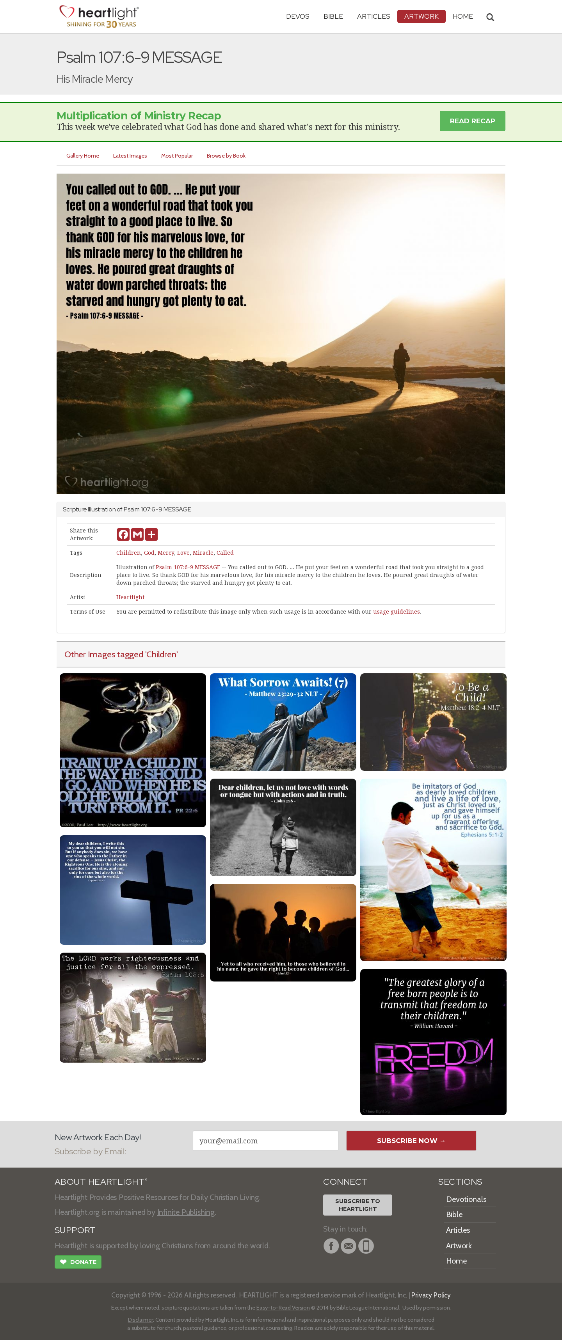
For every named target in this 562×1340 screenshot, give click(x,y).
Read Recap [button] (472, 121)
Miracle (203, 553)
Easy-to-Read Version (283, 1307)
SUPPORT (75, 1230)
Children (128, 553)
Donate (78, 1262)
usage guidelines (396, 612)
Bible (333, 16)
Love (183, 553)
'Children (160, 654)
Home (456, 1260)
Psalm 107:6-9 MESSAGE (188, 567)
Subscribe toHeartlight (357, 1205)
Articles (373, 16)
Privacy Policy (431, 1295)
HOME (463, 16)
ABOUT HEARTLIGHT (101, 1181)
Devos (297, 16)
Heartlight (130, 597)
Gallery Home (83, 155)
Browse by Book (229, 155)
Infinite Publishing (186, 1212)
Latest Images (131, 155)
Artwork (421, 16)
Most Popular (179, 155)
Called (225, 553)
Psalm (132, 509)
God (149, 553)
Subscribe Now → (411, 1141)
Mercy (166, 553)
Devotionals (466, 1199)
